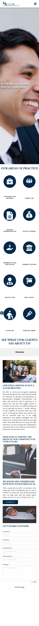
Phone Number (8, 556)
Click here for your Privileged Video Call (20, 497)
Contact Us (10, 502)
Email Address (7, 548)
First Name (6, 531)
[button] (1, 358)
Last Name (6, 540)
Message (6, 564)
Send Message (19, 587)
